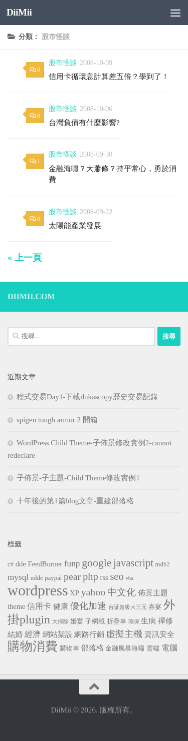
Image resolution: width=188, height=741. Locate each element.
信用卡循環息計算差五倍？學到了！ (109, 77)
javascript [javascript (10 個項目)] (133, 562)
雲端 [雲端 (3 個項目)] (152, 648)
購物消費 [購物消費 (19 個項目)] (33, 646)
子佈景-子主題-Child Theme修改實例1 (78, 478)
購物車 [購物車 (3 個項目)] (69, 648)
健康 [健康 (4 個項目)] (60, 606)
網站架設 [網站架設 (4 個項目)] (58, 634)
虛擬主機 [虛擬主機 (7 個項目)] (124, 634)
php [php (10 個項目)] (90, 576)
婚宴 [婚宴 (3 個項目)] (76, 621)
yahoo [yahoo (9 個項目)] (93, 591)
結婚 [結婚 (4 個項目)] (15, 634)
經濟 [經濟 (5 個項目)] (33, 634)
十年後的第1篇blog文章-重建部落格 (75, 501)
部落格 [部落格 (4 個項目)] (92, 648)
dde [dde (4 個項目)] (21, 564)
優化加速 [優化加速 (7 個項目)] (88, 606)
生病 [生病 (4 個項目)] (148, 621)
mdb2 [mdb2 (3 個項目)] (162, 564)
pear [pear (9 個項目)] (72, 576)
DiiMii (19, 12)
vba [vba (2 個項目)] (129, 578)
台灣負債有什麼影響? (84, 123)
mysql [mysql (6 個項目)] (18, 577)
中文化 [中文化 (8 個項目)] (121, 592)
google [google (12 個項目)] (96, 563)
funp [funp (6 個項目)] (72, 563)
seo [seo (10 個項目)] (116, 576)
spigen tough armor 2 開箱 (57, 420)
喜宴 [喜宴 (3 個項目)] (154, 606)
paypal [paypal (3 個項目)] (53, 577)
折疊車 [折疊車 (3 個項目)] (116, 621)
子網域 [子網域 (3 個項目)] (95, 621)
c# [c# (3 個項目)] (11, 564)
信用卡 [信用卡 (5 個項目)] (39, 606)
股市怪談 (63, 63)
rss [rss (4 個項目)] (104, 577)
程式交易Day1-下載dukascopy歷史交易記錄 (87, 397)
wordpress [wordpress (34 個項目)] (38, 590)
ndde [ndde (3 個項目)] (37, 577)
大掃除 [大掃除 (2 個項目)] (60, 621)
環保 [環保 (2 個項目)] (133, 621)
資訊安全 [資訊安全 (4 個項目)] (159, 634)
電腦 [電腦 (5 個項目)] (169, 647)
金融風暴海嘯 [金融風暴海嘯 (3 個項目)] (124, 648)
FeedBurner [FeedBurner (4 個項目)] (45, 564)
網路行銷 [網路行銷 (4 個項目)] (89, 634)
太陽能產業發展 (75, 226)
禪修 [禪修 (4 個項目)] (165, 621)
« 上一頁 (25, 258)
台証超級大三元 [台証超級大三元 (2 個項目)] (127, 607)
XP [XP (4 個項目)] (74, 593)
